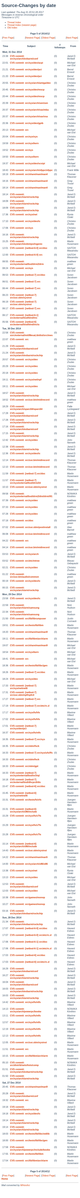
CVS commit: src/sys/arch (24, 554)
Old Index (12, 27)
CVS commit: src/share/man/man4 (29, 174)
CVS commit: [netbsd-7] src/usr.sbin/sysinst (23, 296)
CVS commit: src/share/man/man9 (29, 632)
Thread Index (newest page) (21, 25)
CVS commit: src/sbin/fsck (24, 746)
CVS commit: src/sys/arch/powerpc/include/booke (30, 1148)
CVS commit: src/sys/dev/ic (25, 221)
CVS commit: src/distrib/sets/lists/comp (24, 1063)
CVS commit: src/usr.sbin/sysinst (28, 487)
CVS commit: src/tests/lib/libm (26, 625)
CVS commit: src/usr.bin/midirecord (29, 400)
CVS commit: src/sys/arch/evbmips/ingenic (26, 242)
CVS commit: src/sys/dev (24, 359)
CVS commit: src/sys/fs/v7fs (25, 816)
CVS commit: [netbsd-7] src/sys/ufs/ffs (31, 753)
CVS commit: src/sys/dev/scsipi (27, 163)
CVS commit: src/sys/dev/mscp (27, 89)
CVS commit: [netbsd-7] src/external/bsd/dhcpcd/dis (25, 780)
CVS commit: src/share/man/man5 (29, 857)
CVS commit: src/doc (21, 520)
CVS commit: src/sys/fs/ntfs (25, 732)
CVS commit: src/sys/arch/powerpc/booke (25, 1010)
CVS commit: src (19, 130)
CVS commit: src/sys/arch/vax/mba (29, 110)
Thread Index (14, 22)
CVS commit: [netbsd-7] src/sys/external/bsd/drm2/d (25, 481)
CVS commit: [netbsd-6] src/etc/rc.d (29, 962)
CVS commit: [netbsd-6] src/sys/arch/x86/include (23, 810)
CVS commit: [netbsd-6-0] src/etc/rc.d (30, 935)
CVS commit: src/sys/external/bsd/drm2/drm (27, 262)
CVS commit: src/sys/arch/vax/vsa (29, 116)
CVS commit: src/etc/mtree (25, 561)
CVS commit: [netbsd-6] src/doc (27, 786)
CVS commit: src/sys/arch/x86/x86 (29, 864)
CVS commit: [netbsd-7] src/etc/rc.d (29, 706)
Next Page (71, 37)
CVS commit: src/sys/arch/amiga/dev (30, 83)
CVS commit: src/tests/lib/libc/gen (28, 665)
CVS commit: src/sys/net (23, 214)
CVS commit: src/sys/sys (24, 136)
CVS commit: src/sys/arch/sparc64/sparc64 (26, 407)
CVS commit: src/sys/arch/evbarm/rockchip (26, 354)
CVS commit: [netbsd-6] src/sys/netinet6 (23, 794)
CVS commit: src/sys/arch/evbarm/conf (24, 57)
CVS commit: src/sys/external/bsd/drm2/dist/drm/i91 (31, 495)
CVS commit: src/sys (21, 150)
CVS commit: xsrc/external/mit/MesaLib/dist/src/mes (31, 334)
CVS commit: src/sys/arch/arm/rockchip (24, 195)
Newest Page (32, 37)
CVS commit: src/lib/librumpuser (28, 618)
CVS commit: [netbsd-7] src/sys (27, 739)
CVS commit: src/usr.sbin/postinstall (30, 527)
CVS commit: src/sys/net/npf (25, 379)
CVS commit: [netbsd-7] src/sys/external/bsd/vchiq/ (25, 774)
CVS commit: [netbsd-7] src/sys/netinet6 (23, 687)
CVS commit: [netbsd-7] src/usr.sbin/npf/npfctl (23, 693)
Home (4, 1179)
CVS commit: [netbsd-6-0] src (26, 255)
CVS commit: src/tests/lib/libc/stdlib (29, 1134)
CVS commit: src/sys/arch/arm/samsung (24, 606)
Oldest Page (48, 37)
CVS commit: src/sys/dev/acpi (26, 63)
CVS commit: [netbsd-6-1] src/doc (28, 942)
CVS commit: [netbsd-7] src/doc (27, 275)
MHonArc (25, 1185)
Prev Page (8, 37)
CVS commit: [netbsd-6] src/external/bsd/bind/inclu (24, 323)
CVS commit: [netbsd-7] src (25, 281)
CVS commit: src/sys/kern (24, 143)
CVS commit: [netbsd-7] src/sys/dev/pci (23, 727)
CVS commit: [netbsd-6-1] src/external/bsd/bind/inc (24, 316)
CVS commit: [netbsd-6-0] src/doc (28, 248)
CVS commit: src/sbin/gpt (24, 766)
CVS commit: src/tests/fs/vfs (25, 799)
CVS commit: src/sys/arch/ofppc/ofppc (31, 170)
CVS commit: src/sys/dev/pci (26, 69)
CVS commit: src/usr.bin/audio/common (24, 575)
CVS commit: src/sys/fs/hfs (25, 712)
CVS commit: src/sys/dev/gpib (26, 123)
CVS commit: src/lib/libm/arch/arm (29, 638)
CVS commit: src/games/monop (27, 897)
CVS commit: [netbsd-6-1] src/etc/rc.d (30, 948)
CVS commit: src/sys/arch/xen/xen (29, 103)
